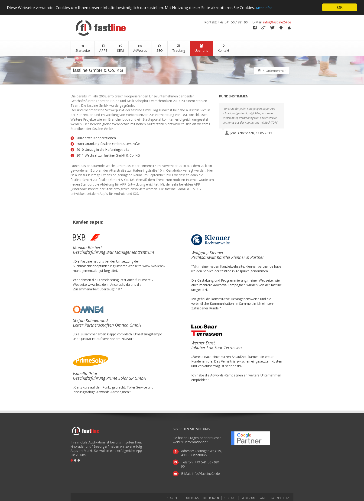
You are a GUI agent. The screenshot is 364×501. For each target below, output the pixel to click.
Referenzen (211, 498)
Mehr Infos (264, 8)
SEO (159, 48)
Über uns (201, 48)
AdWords (140, 48)
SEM (120, 48)
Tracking (178, 48)
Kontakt (223, 48)
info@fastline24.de (277, 22)
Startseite (82, 48)
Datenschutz (279, 498)
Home (259, 69)
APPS (103, 48)
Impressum (248, 498)
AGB (263, 498)
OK (339, 7)
